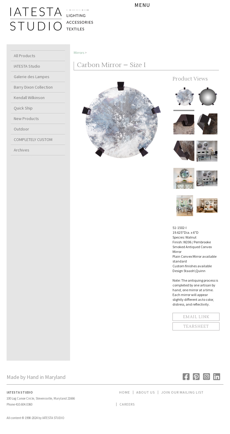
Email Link (196, 317)
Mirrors (79, 52)
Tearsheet (196, 326)
